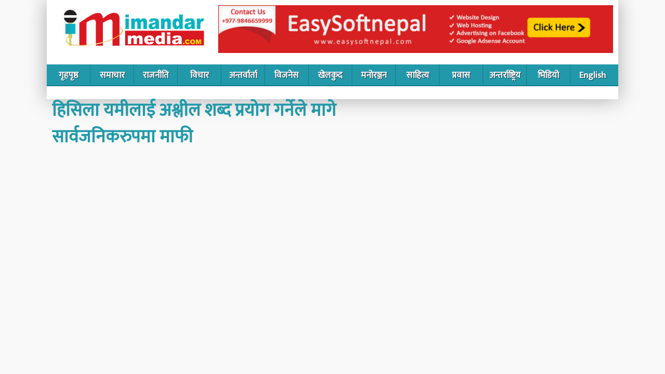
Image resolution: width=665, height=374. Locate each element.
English (592, 75)
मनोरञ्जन (374, 75)
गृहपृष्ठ (68, 75)
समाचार (112, 75)
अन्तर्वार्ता (243, 75)
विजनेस (286, 75)
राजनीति (156, 75)
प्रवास (461, 75)
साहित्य (417, 75)
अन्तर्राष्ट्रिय (505, 75)
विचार (199, 75)
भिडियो (548, 75)
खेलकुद (330, 75)
